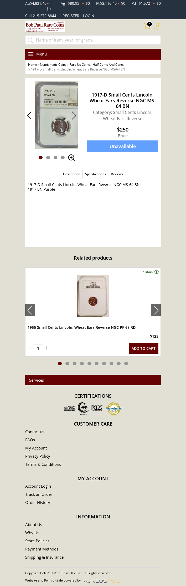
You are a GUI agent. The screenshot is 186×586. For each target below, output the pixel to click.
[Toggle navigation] (36, 54)
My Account (36, 448)
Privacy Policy (37, 456)
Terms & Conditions (43, 464)
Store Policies (37, 540)
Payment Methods (41, 549)
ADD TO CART (144, 348)
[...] (93, 40)
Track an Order (38, 494)
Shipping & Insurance (44, 557)
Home (32, 64)
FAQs (30, 439)
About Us (33, 524)
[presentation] (30, 310)
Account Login (38, 486)
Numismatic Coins (53, 64)
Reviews (117, 174)
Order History (37, 502)
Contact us (34, 431)
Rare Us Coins (79, 64)
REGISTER (71, 15)
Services (36, 380)
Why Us (32, 532)
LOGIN (88, 15)
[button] (40, 157)
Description (71, 174)
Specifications (95, 174)
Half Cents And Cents (108, 64)
